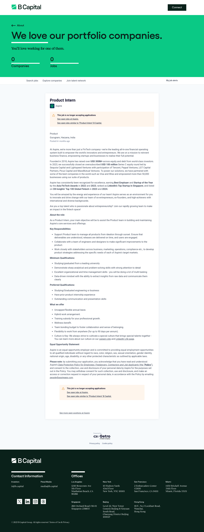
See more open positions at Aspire (75, 413)
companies (52, 80)
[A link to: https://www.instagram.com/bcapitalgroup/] (35, 501)
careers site (105, 339)
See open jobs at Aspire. (68, 119)
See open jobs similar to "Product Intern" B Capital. (79, 123)
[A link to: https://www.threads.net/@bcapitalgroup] (43, 501)
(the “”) (105, 364)
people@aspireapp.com (61, 377)
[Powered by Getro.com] (102, 436)
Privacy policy (94, 443)
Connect (177, 7)
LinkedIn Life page (125, 339)
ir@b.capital (17, 486)
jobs (32, 80)
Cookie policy (107, 443)
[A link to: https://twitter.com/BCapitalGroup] (19, 501)
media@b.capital (49, 486)
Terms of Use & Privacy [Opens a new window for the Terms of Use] (59, 522)
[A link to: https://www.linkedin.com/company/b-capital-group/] (27, 501)
